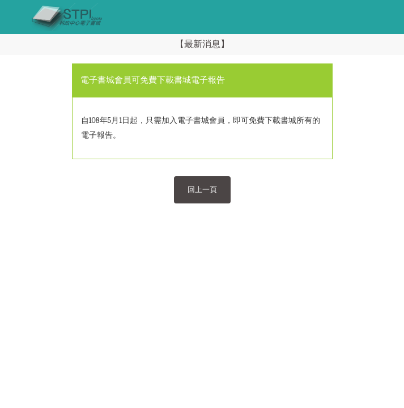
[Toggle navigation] (14, 17)
